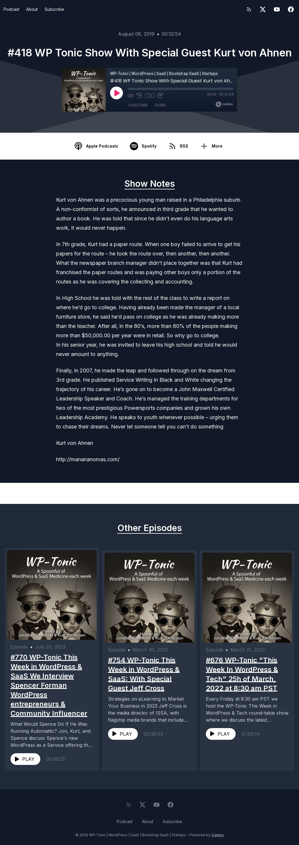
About (32, 9)
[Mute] (130, 95)
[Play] (116, 93)
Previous (34, 493)
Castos (217, 833)
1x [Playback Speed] (150, 96)
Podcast (11, 9)
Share (160, 105)
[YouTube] (277, 9)
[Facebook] (291, 9)
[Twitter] (263, 9)
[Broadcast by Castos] (224, 104)
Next (269, 493)
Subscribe (54, 9)
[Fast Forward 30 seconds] (160, 96)
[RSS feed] (249, 9)
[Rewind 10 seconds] (139, 96)
